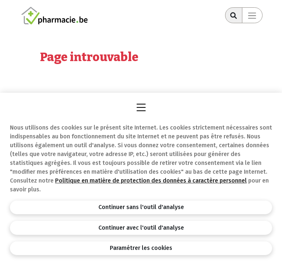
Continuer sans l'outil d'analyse (141, 207)
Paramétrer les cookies (141, 247)
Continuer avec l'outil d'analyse (141, 227)
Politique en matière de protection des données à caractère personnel (151, 180)
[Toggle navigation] (252, 15)
